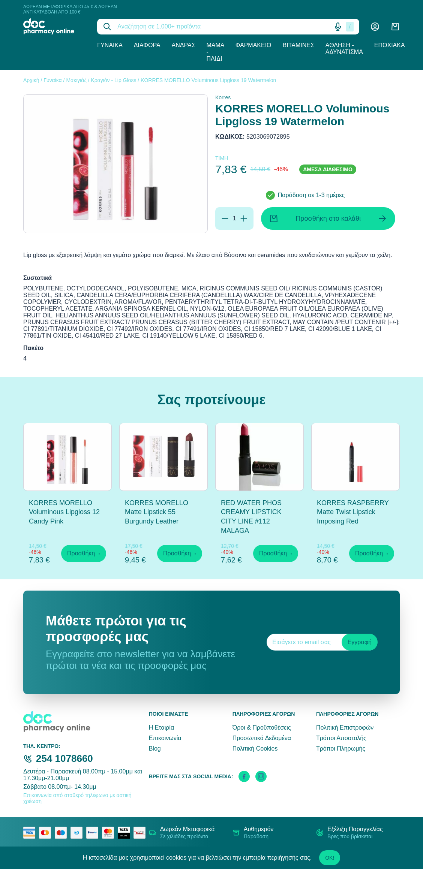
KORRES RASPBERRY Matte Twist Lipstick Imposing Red (352, 512)
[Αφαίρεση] (225, 218)
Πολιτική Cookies (255, 748)
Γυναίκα (110, 45)
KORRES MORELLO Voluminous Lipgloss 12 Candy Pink (64, 512)
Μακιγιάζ (76, 80)
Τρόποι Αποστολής (341, 738)
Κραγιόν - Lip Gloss (113, 80)
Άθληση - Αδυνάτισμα (344, 48)
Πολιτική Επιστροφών (345, 727)
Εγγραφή (360, 642)
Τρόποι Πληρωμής (340, 748)
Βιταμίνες (298, 45)
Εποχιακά (389, 45)
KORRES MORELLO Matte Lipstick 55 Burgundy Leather (156, 512)
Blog (155, 748)
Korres (223, 97)
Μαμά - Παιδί (215, 52)
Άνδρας (183, 45)
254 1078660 (64, 758)
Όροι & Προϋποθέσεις (261, 727)
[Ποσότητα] (234, 218)
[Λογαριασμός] (375, 26)
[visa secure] (126, 833)
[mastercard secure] (110, 833)
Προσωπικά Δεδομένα (261, 738)
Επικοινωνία (165, 738)
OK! (329, 858)
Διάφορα (147, 45)
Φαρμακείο (254, 45)
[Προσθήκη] (244, 218)
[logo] (54, 26)
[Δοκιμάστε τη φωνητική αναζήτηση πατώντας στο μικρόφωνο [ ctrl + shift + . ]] (337, 26)
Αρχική (31, 80)
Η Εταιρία (161, 727)
